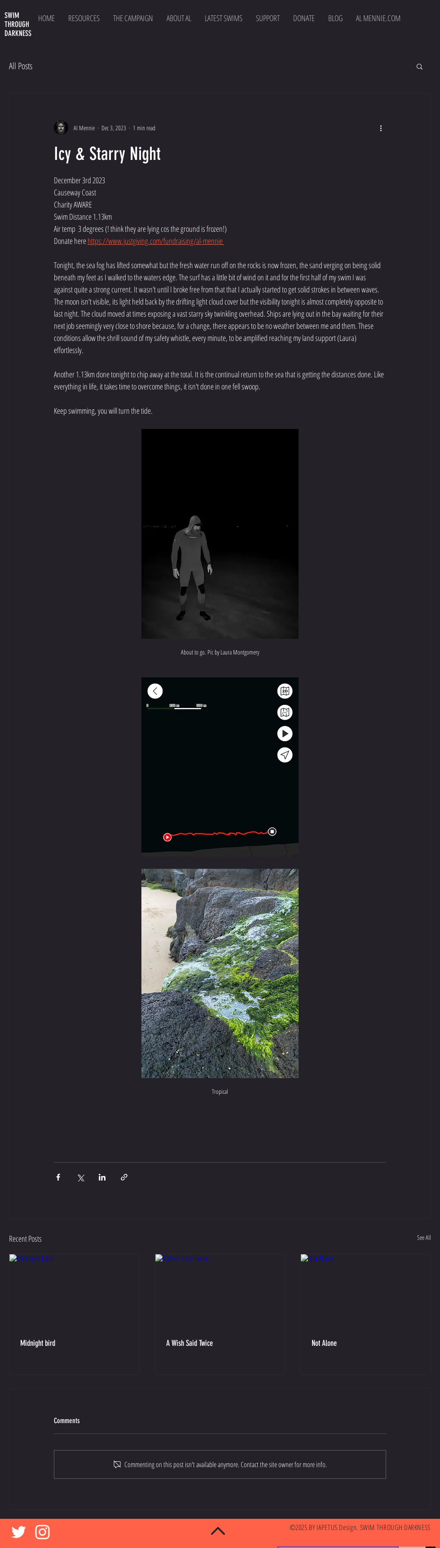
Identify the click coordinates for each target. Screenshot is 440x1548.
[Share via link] (124, 1177)
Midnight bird (37, 1343)
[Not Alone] (366, 1290)
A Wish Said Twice (189, 1343)
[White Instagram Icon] (42, 1532)
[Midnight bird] (74, 1290)
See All (424, 1237)
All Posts (20, 66)
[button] (419, 66)
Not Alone (324, 1343)
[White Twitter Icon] (18, 1532)
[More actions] (380, 127)
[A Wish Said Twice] (220, 1290)
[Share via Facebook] (58, 1177)
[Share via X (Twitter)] (80, 1177)
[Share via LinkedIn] (102, 1177)
